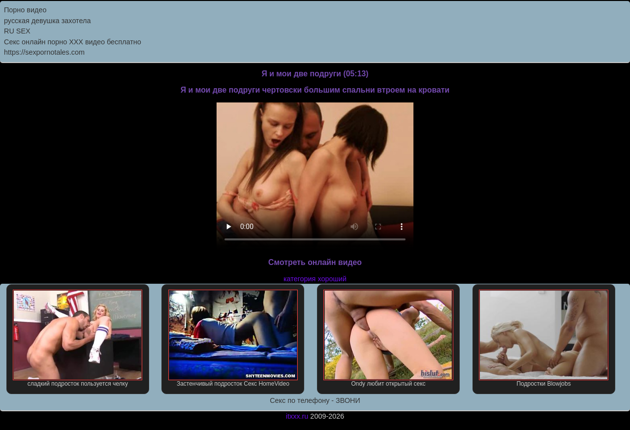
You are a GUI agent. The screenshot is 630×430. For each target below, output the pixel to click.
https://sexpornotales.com (44, 52)
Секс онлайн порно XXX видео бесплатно (72, 42)
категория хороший (315, 279)
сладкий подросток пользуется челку (77, 338)
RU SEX (17, 31)
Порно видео (25, 10)
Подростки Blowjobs (543, 338)
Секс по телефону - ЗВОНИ (315, 400)
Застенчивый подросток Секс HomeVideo (233, 338)
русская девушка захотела (47, 21)
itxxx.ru (297, 416)
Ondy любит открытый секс (388, 338)
